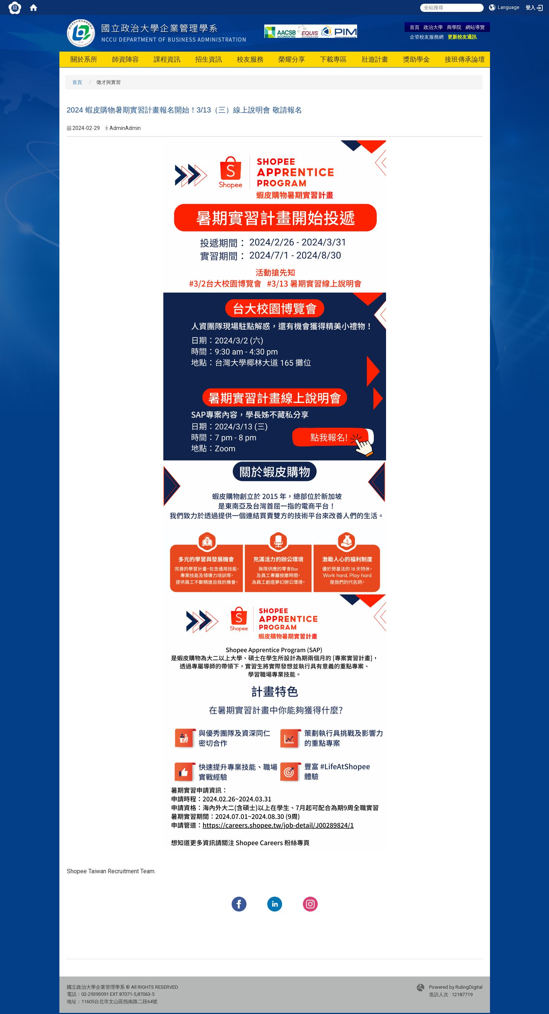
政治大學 (433, 27)
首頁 (414, 27)
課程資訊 (167, 59)
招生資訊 (208, 59)
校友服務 (250, 59)
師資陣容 (125, 59)
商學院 (454, 27)
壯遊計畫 (375, 59)
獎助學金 (416, 59)
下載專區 (333, 59)
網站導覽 (475, 27)
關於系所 (84, 59)
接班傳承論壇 (465, 59)
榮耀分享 (291, 59)
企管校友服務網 (427, 36)
